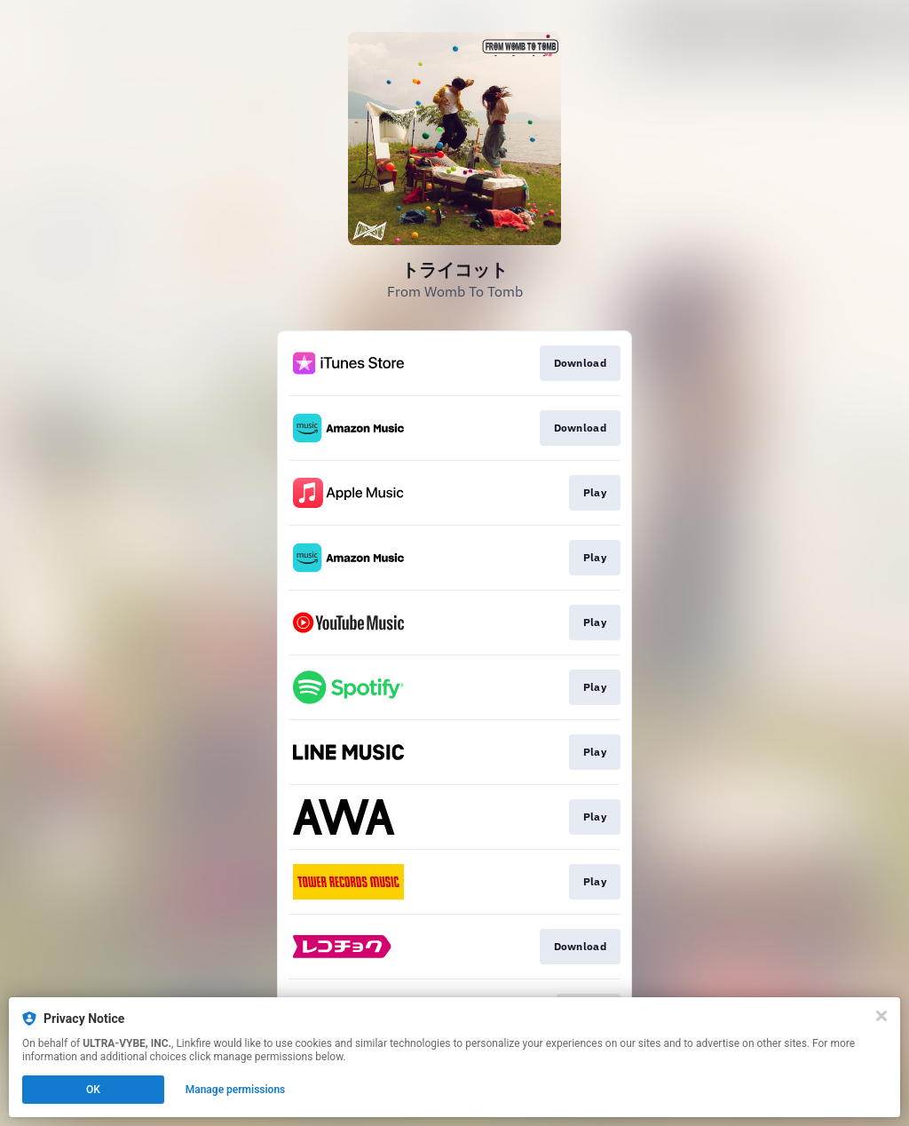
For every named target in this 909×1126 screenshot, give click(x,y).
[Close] (881, 1016)
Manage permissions (236, 1089)
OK (93, 1089)
